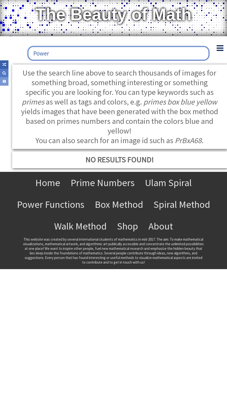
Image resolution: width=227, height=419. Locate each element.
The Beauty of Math (114, 14)
